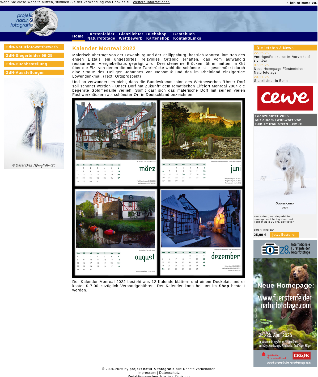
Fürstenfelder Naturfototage (102, 36)
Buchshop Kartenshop (158, 36)
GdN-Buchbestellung (26, 64)
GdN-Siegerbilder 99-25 (29, 55)
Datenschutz (169, 373)
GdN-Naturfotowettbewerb (32, 47)
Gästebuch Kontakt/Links (187, 36)
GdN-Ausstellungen (25, 72)
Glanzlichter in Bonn (271, 81)
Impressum (147, 373)
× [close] (288, 3)
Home (78, 36)
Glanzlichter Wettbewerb (131, 36)
